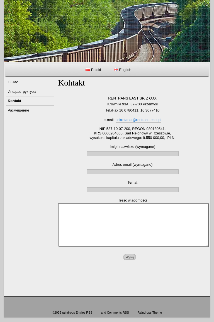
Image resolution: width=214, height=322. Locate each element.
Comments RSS (118, 312)
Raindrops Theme (149, 312)
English (123, 70)
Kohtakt (14, 101)
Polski (93, 70)
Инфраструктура (22, 91)
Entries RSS (84, 312)
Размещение (18, 110)
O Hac (13, 82)
